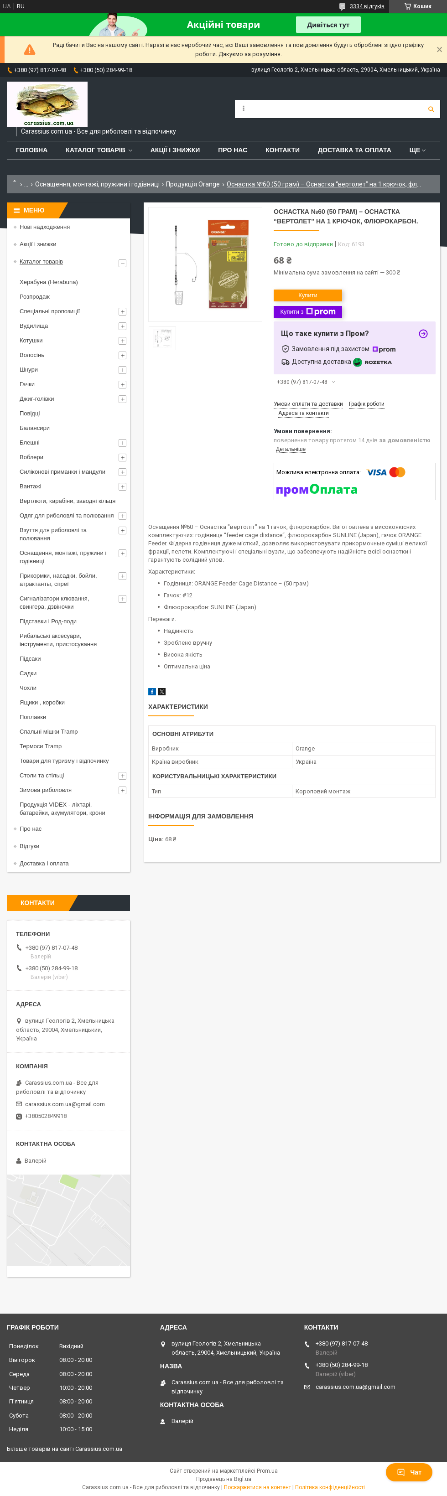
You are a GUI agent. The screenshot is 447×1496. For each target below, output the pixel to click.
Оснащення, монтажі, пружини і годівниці (97, 184)
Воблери (31, 457)
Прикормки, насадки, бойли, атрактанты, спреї (58, 579)
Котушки (31, 340)
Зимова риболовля (46, 790)
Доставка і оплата (44, 863)
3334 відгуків (367, 6)
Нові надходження (45, 226)
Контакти (282, 150)
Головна (31, 150)
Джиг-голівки (37, 398)
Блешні (30, 442)
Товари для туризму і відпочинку (64, 760)
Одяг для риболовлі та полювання (67, 515)
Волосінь (32, 355)
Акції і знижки (175, 150)
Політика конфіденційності (330, 1487)
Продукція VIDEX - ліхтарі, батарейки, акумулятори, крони (62, 808)
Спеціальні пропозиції (50, 311)
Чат (409, 1472)
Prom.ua (267, 1471)
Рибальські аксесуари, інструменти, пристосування (58, 639)
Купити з (307, 312)
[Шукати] (431, 109)
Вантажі (31, 486)
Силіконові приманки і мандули (62, 471)
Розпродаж (35, 296)
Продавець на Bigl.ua (223, 1479)
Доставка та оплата (354, 150)
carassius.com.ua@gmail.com (65, 1104)
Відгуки (29, 846)
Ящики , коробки (42, 702)
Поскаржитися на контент (257, 1487)
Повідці (30, 413)
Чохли (28, 687)
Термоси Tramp (41, 746)
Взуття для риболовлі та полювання (53, 534)
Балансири (35, 427)
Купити (307, 295)
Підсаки (30, 658)
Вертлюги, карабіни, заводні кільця (67, 500)
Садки (28, 673)
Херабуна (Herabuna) (49, 282)
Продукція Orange (193, 184)
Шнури (29, 369)
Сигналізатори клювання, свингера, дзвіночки (54, 602)
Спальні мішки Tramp (49, 731)
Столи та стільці (42, 775)
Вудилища (34, 325)
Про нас (232, 150)
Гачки (27, 384)
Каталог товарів (95, 150)
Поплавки (33, 717)
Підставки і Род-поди (48, 621)
